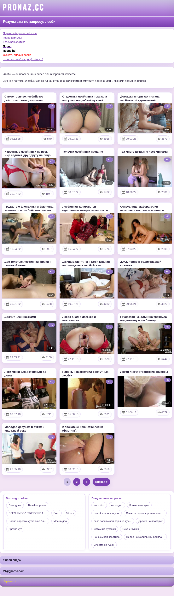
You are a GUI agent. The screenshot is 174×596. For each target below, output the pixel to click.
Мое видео (63, 521)
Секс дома (15, 505)
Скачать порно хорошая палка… (114, 521)
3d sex (74, 513)
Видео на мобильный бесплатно (114, 554)
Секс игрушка (131, 538)
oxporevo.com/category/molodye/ (23, 59)
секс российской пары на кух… (113, 529)
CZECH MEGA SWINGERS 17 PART (31, 513)
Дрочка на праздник (152, 529)
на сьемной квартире (107, 546)
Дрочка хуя (16, 529)
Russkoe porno (38, 505)
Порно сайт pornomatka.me (20, 33)
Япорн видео (12, 569)
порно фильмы (12, 37)
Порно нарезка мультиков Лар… (29, 521)
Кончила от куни (140, 505)
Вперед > (101, 481)
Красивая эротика (14, 42)
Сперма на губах (152, 554)
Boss (60, 513)
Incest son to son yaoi (107, 513)
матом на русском (105, 538)
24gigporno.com (13, 580)
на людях (118, 505)
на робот (99, 505)
